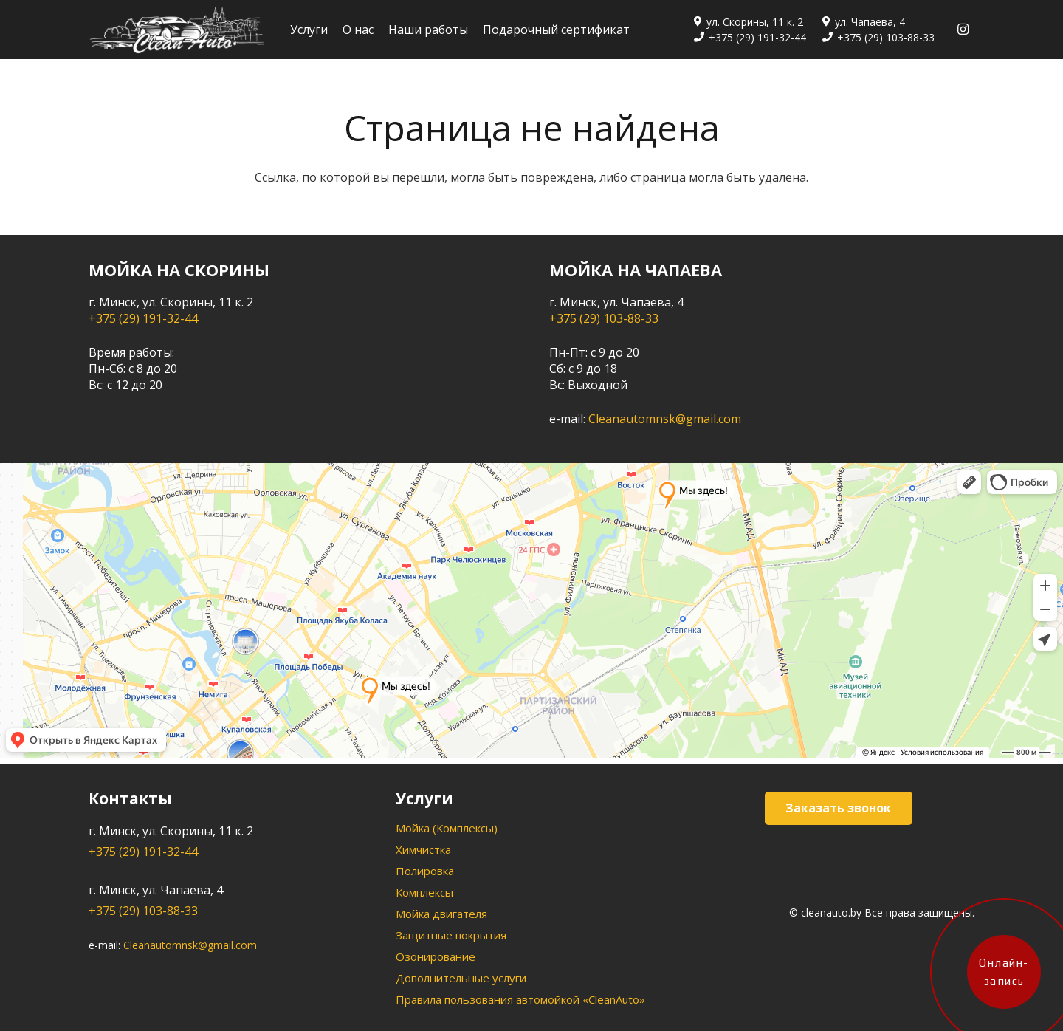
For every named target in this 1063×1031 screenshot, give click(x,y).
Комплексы (424, 892)
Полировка (425, 870)
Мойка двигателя (441, 913)
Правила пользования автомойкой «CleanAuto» (520, 999)
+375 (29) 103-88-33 (603, 318)
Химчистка (423, 849)
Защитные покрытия (451, 935)
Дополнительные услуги (461, 977)
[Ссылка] (177, 30)
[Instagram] (962, 29)
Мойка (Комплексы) (447, 828)
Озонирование (435, 956)
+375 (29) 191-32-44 (143, 318)
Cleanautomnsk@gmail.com (664, 419)
